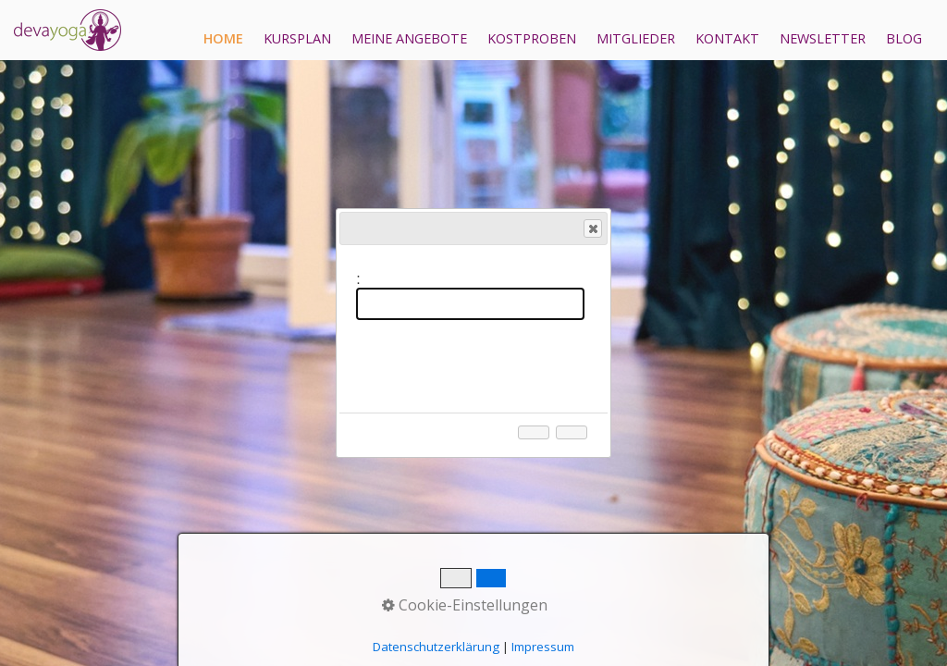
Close (592, 229)
